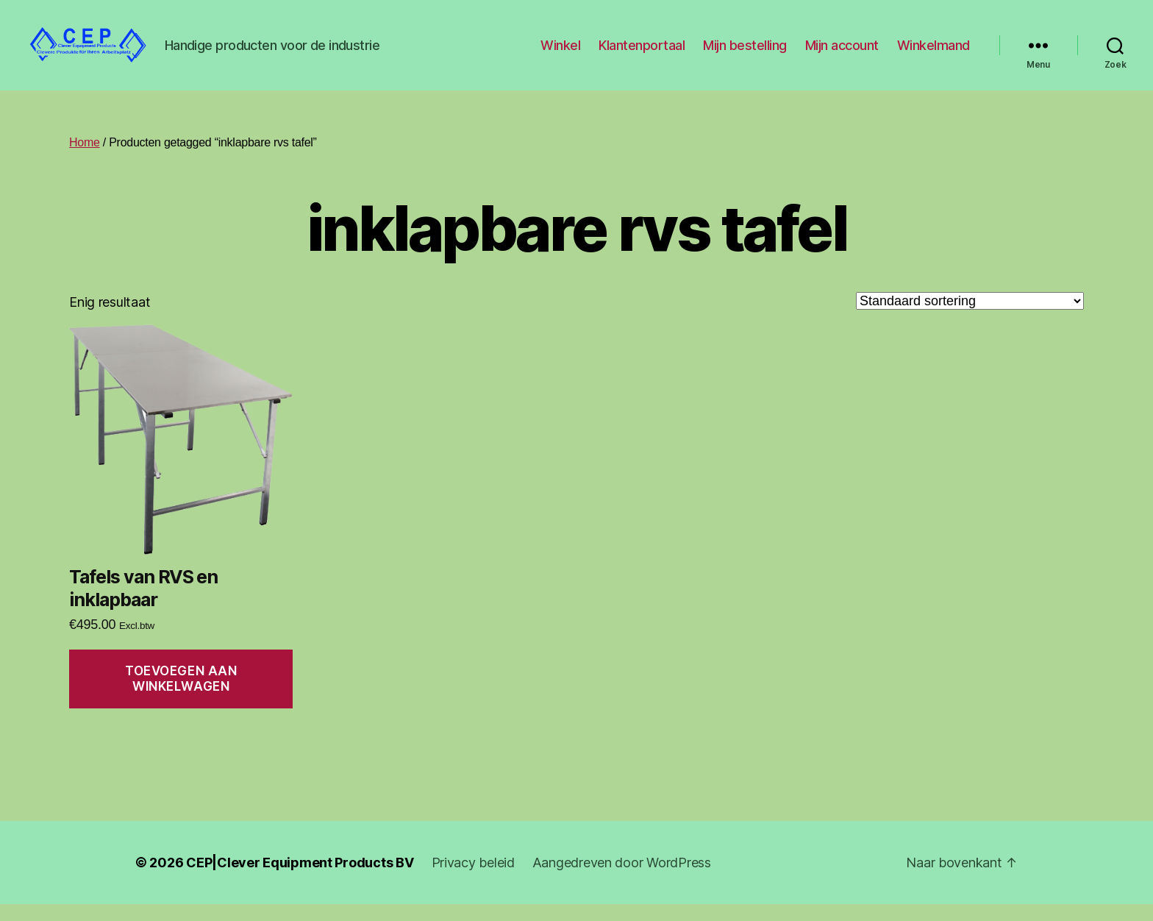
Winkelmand (933, 53)
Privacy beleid (473, 879)
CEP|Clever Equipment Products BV (299, 879)
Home (84, 160)
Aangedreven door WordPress (621, 879)
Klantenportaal (642, 53)
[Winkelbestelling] (970, 318)
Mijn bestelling (745, 53)
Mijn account (842, 53)
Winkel (560, 53)
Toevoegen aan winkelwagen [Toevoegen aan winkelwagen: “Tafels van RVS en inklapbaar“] (181, 695)
